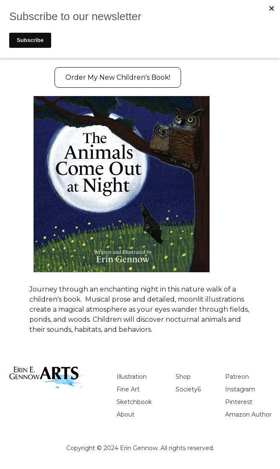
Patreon (237, 376)
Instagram (240, 389)
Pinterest (238, 402)
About (126, 414)
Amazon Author (248, 414)
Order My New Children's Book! (117, 77)
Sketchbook (134, 402)
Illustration (132, 376)
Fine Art (128, 389)
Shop (183, 376)
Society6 (188, 389)
